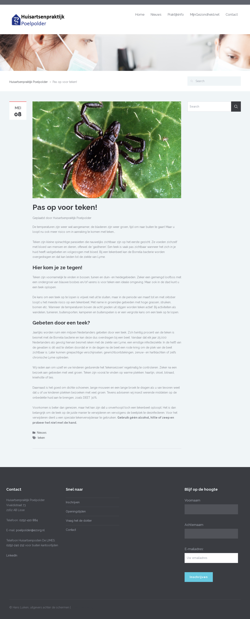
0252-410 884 (27, 520)
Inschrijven (72, 502)
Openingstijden (75, 511)
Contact (232, 14)
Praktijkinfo (176, 14)
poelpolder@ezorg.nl (29, 530)
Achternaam (193, 525)
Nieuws (155, 14)
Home (139, 14)
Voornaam (191, 500)
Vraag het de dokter (78, 520)
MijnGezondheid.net (205, 14)
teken (41, 437)
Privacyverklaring (82, 606)
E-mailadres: (193, 549)
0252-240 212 (14, 545)
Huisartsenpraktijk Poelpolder (28, 82)
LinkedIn (10, 555)
